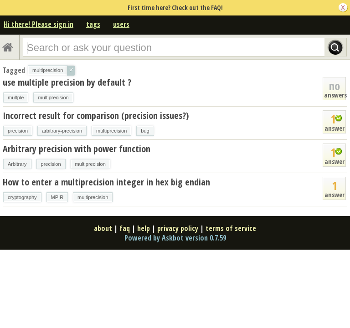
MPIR (57, 197)
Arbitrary (17, 164)
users (121, 24)
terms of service (231, 228)
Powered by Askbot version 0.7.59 (175, 238)
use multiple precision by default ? (67, 82)
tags (93, 24)
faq (124, 228)
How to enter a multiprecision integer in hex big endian (106, 182)
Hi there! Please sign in (38, 24)
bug (145, 130)
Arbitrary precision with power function (76, 149)
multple (16, 97)
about (103, 228)
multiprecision (53, 97)
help (143, 228)
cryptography (22, 197)
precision (18, 130)
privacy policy (177, 228)
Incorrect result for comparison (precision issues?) (96, 115)
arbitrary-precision (62, 130)
